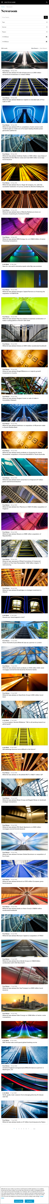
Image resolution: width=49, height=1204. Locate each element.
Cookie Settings (18, 1201)
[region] (24, 1195)
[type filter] (24, 22)
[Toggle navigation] (2, 2)
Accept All (29, 1201)
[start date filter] (24, 36)
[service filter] (24, 27)
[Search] (22, 17)
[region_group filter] (24, 31)
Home (3, 7)
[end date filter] (24, 41)
